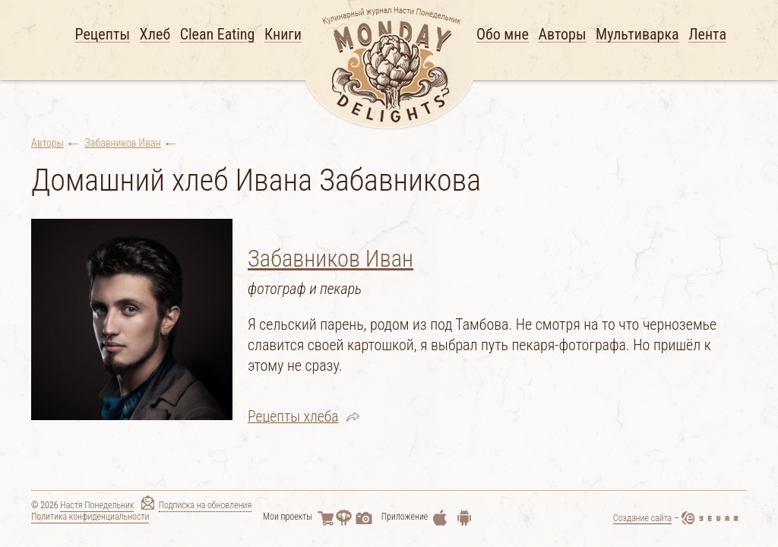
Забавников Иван (123, 143)
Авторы (562, 35)
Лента (707, 35)
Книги (283, 35)
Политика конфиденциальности (90, 518)
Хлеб (155, 35)
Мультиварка (637, 35)
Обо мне (502, 35)
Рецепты (103, 35)
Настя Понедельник (97, 507)
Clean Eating (217, 35)
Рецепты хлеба (294, 415)
